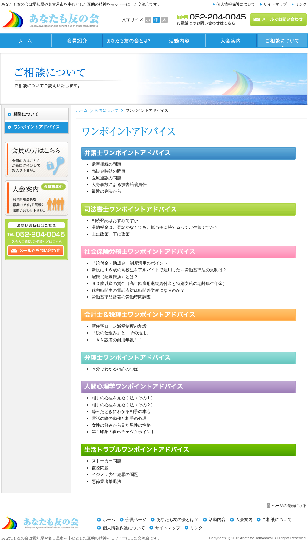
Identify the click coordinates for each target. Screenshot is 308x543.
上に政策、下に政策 (111, 234)
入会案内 (244, 519)
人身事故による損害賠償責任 (119, 184)
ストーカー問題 (106, 461)
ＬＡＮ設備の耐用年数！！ (117, 339)
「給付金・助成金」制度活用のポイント (130, 263)
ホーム (82, 110)
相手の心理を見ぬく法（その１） (123, 397)
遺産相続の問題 (106, 164)
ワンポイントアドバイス (36, 126)
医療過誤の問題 (106, 177)
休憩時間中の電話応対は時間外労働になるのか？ (138, 290)
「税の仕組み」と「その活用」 (121, 332)
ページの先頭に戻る (289, 505)
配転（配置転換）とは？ (115, 276)
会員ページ (136, 519)
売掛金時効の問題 (108, 171)
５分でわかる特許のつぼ (115, 369)
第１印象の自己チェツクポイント (123, 431)
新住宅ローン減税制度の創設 (119, 326)
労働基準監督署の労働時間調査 (121, 296)
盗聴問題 (100, 467)
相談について (106, 110)
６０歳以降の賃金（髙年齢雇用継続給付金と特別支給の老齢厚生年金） (159, 283)
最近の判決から (106, 191)
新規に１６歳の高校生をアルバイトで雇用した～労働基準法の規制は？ (159, 269)
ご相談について (277, 519)
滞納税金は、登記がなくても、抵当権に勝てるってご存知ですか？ (155, 227)
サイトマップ (275, 4)
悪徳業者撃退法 (106, 481)
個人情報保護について (235, 4)
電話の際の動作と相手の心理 (119, 418)
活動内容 (217, 519)
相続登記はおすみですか (115, 220)
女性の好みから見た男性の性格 (121, 425)
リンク (301, 4)
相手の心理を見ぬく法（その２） (123, 404)
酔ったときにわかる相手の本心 (121, 411)
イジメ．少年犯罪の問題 (115, 474)
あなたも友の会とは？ (177, 519)
